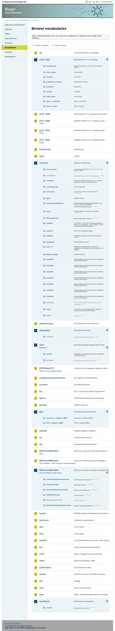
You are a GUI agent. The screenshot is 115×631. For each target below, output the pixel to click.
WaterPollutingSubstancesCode (58, 505)
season (49, 92)
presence (49, 87)
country (49, 608)
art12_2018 (44, 114)
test (41, 581)
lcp (40, 547)
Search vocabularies (42, 45)
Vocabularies (10, 48)
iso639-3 (49, 231)
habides (43, 431)
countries (50, 181)
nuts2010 (49, 272)
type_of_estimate (53, 101)
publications (45, 567)
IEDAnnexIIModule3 (48, 461)
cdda (41, 156)
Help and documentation (15, 25)
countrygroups (52, 187)
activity (49, 354)
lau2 (41, 534)
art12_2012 (44, 60)
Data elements (11, 38)
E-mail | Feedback (12, 623)
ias (40, 437)
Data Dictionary (24, 20)
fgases (42, 398)
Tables (7, 34)
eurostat (43, 385)
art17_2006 (44, 121)
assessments (51, 169)
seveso (42, 574)
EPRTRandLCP (46, 368)
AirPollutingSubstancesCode (57, 479)
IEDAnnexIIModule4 (48, 470)
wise (41, 594)
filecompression (52, 218)
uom (41, 588)
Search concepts (60, 45)
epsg (48, 211)
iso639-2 (49, 223)
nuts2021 (49, 290)
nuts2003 (49, 259)
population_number (54, 82)
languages (50, 242)
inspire (42, 513)
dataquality (44, 330)
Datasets (8, 29)
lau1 (41, 527)
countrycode (51, 66)
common (43, 163)
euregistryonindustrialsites (52, 378)
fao (40, 391)
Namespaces (10, 57)
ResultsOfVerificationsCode (57, 490)
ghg (41, 412)
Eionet (15, 20)
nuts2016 (49, 284)
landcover (44, 520)
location (49, 77)
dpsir (48, 198)
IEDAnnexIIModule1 (48, 451)
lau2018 (43, 540)
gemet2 (42, 405)
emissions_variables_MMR (56, 418)
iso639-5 (49, 236)
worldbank (44, 601)
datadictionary (46, 323)
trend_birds (50, 96)
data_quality (51, 72)
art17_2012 (44, 130)
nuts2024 (49, 296)
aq (40, 53)
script (48, 309)
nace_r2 (49, 247)
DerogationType (52, 484)
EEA (15, 2)
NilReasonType (52, 254)
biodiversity (45, 149)
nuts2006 (49, 265)
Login (90, 1)
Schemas (8, 43)
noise (42, 561)
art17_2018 (44, 140)
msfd (41, 554)
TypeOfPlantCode (53, 495)
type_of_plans (51, 106)
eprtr (41, 345)
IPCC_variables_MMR (54, 423)
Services (8, 52)
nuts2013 (49, 278)
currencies (50, 192)
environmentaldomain (54, 203)
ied (40, 444)
